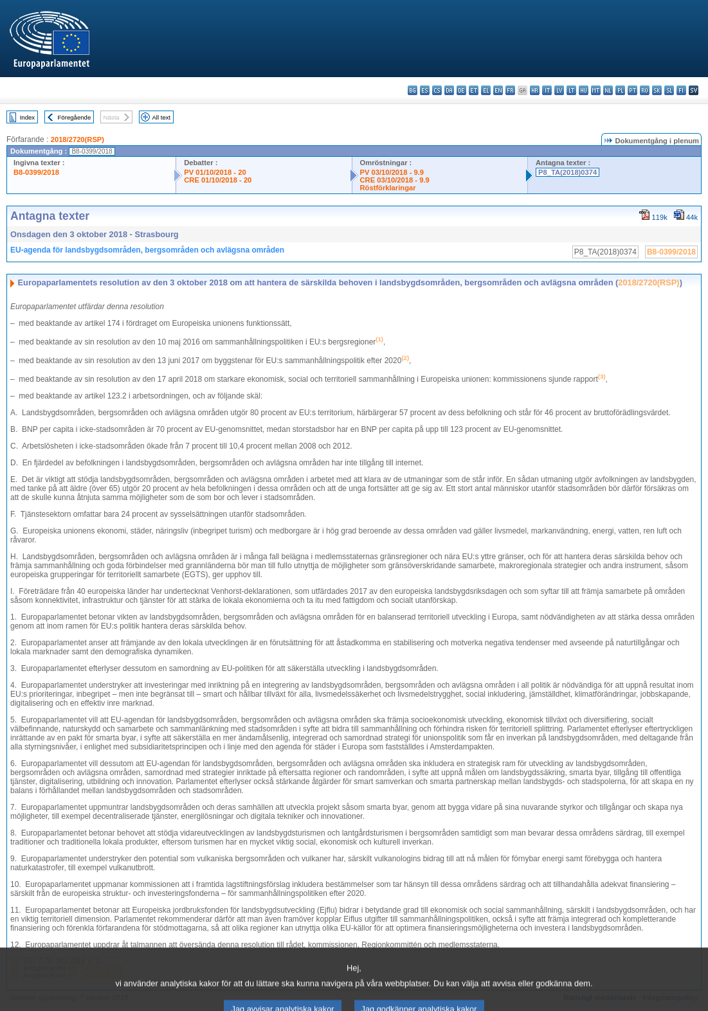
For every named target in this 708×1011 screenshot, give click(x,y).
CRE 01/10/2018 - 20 (217, 180)
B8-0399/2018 (36, 172)
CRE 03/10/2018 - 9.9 (395, 180)
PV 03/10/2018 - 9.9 (392, 172)
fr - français (510, 90)
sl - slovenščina (669, 90)
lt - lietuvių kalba (571, 90)
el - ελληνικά (486, 90)
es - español (425, 90)
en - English (498, 90)
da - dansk (449, 90)
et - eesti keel (473, 90)
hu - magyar (583, 90)
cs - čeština (437, 90)
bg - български (412, 90)
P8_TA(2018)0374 (567, 172)
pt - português (632, 90)
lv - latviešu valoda (559, 90)
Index (27, 117)
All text (161, 117)
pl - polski (620, 90)
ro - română (644, 90)
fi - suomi (681, 90)
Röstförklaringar (388, 188)
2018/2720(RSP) (77, 139)
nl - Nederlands (608, 90)
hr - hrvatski (535, 90)
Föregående (74, 117)
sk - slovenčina (657, 90)
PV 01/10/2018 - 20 (215, 172)
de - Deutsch (461, 90)
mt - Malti (596, 90)
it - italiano (547, 90)
